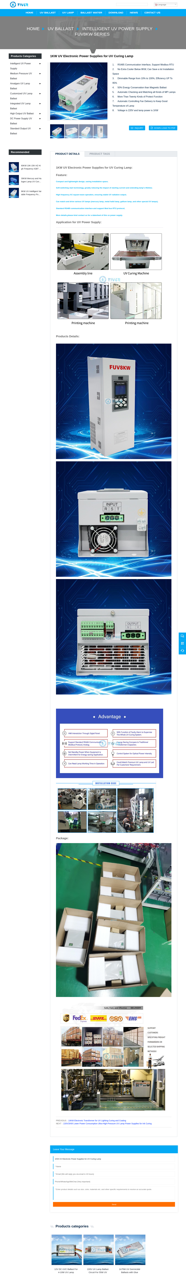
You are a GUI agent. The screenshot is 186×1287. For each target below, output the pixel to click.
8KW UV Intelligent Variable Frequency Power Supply (31, 193)
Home (30, 28)
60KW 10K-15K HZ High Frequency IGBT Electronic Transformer (31, 167)
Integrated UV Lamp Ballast (20, 105)
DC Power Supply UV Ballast (21, 120)
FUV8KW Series (92, 33)
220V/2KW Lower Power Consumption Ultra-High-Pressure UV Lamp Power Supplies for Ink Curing (107, 1123)
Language (160, 4)
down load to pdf (164, 127)
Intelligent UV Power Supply (118, 28)
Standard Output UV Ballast (20, 130)
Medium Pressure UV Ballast (21, 75)
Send (114, 1204)
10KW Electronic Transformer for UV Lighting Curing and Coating (97, 1120)
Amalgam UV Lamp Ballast (20, 85)
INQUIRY (138, 127)
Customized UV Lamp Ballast (21, 95)
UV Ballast (59, 28)
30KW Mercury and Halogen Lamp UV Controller (31, 180)
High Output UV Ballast (22, 113)
